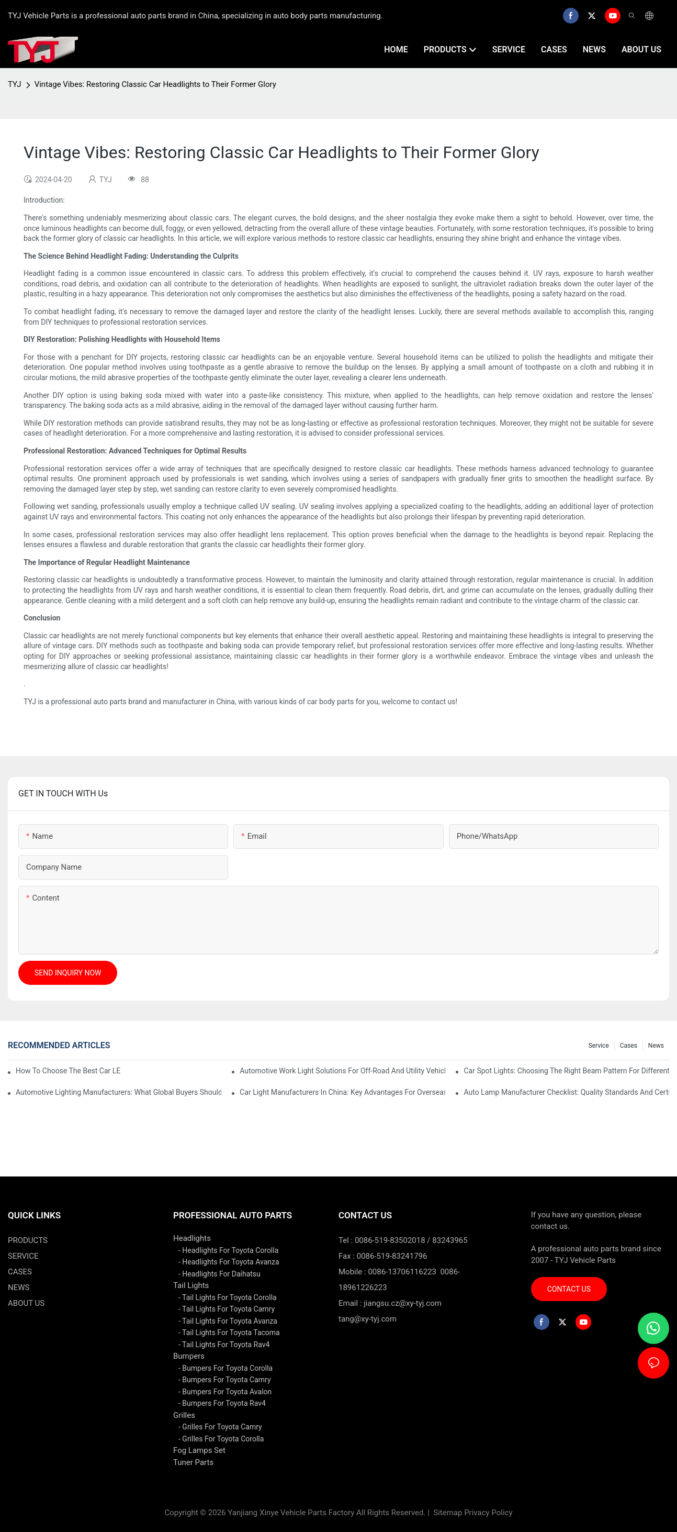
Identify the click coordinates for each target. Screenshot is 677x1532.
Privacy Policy (488, 1512)
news (656, 1045)
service (599, 1045)
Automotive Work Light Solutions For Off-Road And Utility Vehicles (342, 1071)
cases (628, 1045)
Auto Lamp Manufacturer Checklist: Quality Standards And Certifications (566, 1092)
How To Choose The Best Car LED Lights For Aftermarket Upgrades (68, 1071)
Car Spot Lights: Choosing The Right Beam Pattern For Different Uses (566, 1071)
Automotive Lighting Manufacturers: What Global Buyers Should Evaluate (118, 1092)
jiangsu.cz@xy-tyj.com (403, 1303)
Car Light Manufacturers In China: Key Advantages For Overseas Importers (342, 1092)
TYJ (14, 84)
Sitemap (447, 1512)
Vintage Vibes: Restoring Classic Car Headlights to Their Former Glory (155, 84)
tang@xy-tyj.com (367, 1319)
